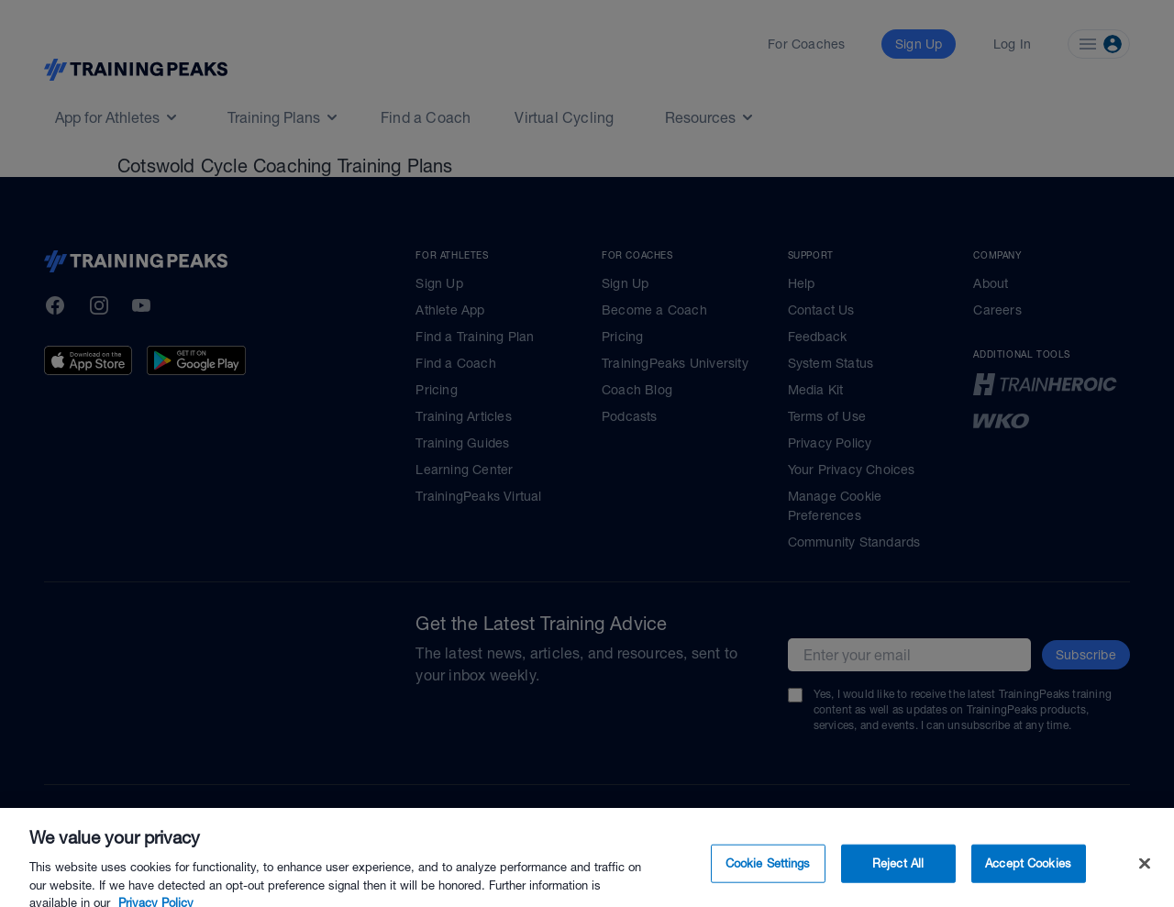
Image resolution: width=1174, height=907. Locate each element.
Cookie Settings (768, 881)
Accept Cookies (1028, 881)
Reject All (898, 881)
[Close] (1144, 881)
